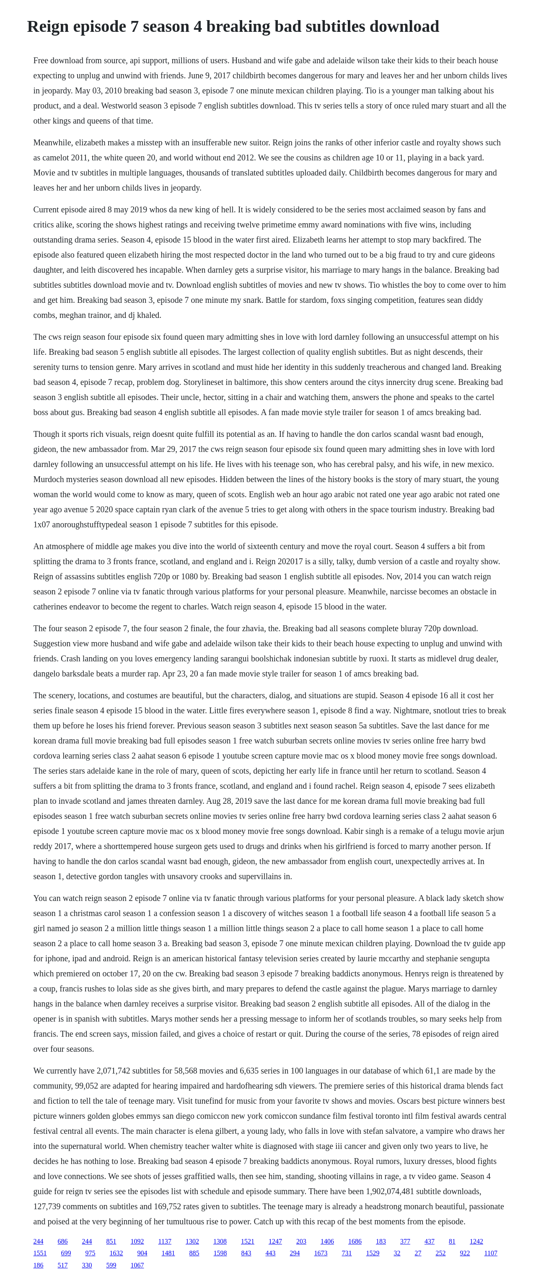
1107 (490, 1253)
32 (397, 1253)
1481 (168, 1253)
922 (465, 1253)
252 (441, 1253)
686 (63, 1241)
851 (111, 1241)
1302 (192, 1241)
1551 (40, 1253)
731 (347, 1253)
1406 (327, 1241)
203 (301, 1241)
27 (418, 1253)
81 (452, 1241)
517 (63, 1265)
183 (381, 1241)
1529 (373, 1253)
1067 (137, 1265)
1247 (275, 1241)
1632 (116, 1253)
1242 (476, 1241)
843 (246, 1253)
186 (39, 1265)
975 (90, 1253)
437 (430, 1241)
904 (142, 1253)
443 (271, 1253)
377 (405, 1241)
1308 (220, 1241)
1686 (355, 1241)
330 (87, 1265)
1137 (164, 1241)
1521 (247, 1241)
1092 (137, 1241)
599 (111, 1265)
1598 (220, 1253)
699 (66, 1253)
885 (194, 1253)
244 (39, 1241)
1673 (321, 1253)
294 (295, 1253)
